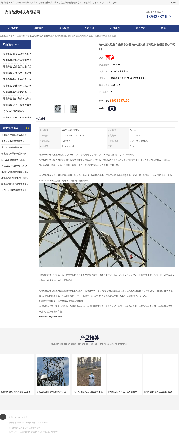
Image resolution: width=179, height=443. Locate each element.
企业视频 (64, 28)
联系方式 (166, 28)
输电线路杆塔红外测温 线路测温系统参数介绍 (15, 178)
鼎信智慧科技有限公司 (18, 428)
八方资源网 (25, 432)
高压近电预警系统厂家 (11, 147)
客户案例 (140, 28)
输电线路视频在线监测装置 (40, 36)
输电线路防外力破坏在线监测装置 (21, 98)
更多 (28, 128)
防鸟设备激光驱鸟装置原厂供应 (15, 160)
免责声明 (35, 432)
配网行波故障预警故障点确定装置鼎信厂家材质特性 (15, 172)
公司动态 (115, 28)
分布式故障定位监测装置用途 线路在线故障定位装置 (15, 190)
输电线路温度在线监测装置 (17, 66)
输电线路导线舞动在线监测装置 (20, 85)
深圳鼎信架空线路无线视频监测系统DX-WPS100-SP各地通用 (15, 135)
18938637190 (119, 100)
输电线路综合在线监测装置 (17, 105)
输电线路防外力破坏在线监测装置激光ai (126, 392)
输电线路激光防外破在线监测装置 (21, 54)
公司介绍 (89, 28)
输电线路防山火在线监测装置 (18, 79)
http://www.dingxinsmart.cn (50, 317)
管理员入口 (45, 432)
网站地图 (55, 432)
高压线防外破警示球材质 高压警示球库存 (15, 166)
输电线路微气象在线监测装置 (18, 92)
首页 (12, 36)
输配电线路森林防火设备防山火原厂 (17, 392)
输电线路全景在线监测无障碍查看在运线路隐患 (15, 153)
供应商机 (38, 28)
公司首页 (13, 28)
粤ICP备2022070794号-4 (38, 422)
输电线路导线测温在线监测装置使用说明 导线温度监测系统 (15, 184)
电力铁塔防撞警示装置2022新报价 (15, 141)
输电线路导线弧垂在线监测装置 (20, 73)
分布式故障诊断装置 (14, 111)
